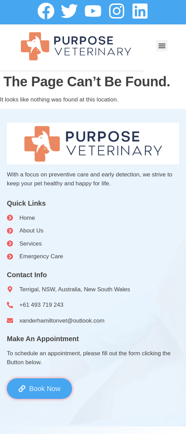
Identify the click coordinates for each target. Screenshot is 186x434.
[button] (161, 45)
